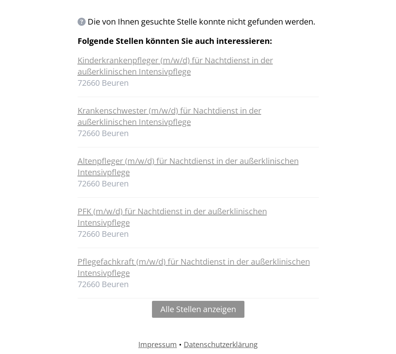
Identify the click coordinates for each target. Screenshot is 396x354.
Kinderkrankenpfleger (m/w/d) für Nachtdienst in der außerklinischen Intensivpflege (175, 66)
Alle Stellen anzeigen (198, 309)
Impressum (157, 344)
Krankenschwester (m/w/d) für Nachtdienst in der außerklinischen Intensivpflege (169, 116)
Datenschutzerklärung (221, 344)
